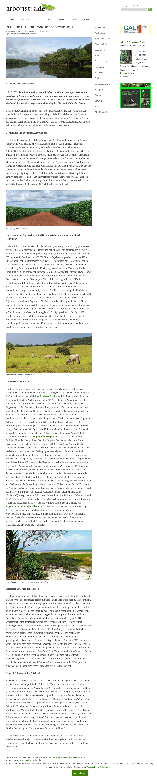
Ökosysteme (21, 34)
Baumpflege (100, 50)
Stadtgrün (99, 89)
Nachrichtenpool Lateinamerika (66, 757)
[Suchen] (134, 9)
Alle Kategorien (102, 112)
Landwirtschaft (31, 34)
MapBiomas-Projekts (44, 436)
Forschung (99, 67)
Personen (99, 72)
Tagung (98, 95)
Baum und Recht (102, 44)
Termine (74, 19)
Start (12, 19)
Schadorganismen (103, 84)
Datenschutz (147, 6)
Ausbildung (100, 33)
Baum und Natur (102, 38)
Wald (49, 19)
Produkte (99, 78)
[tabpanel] (130, 5)
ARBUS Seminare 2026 (132, 42)
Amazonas (13, 34)
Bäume (98, 55)
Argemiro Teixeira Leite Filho (21, 506)
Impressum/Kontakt (132, 6)
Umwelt (98, 101)
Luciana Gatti (47, 396)
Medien (86, 19)
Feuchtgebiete (101, 61)
